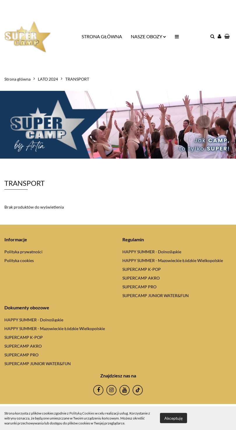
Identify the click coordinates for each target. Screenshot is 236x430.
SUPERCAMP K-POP (141, 269)
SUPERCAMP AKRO (141, 277)
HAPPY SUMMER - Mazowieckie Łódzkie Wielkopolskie (172, 260)
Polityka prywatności (23, 251)
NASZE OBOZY (148, 36)
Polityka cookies (19, 260)
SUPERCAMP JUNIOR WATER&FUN (155, 295)
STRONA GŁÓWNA (102, 36)
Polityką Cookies (81, 413)
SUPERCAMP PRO (139, 286)
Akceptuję (173, 418)
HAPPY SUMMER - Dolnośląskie (151, 251)
